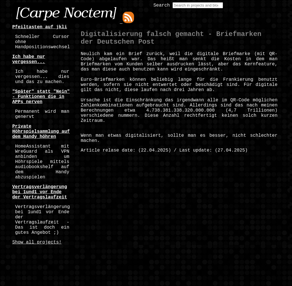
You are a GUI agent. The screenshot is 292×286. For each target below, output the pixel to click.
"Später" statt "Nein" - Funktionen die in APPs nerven (41, 108)
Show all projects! (37, 280)
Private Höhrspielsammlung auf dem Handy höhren (41, 149)
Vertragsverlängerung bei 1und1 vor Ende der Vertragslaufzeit (39, 221)
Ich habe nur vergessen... (28, 65)
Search (161, 5)
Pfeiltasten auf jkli (39, 28)
